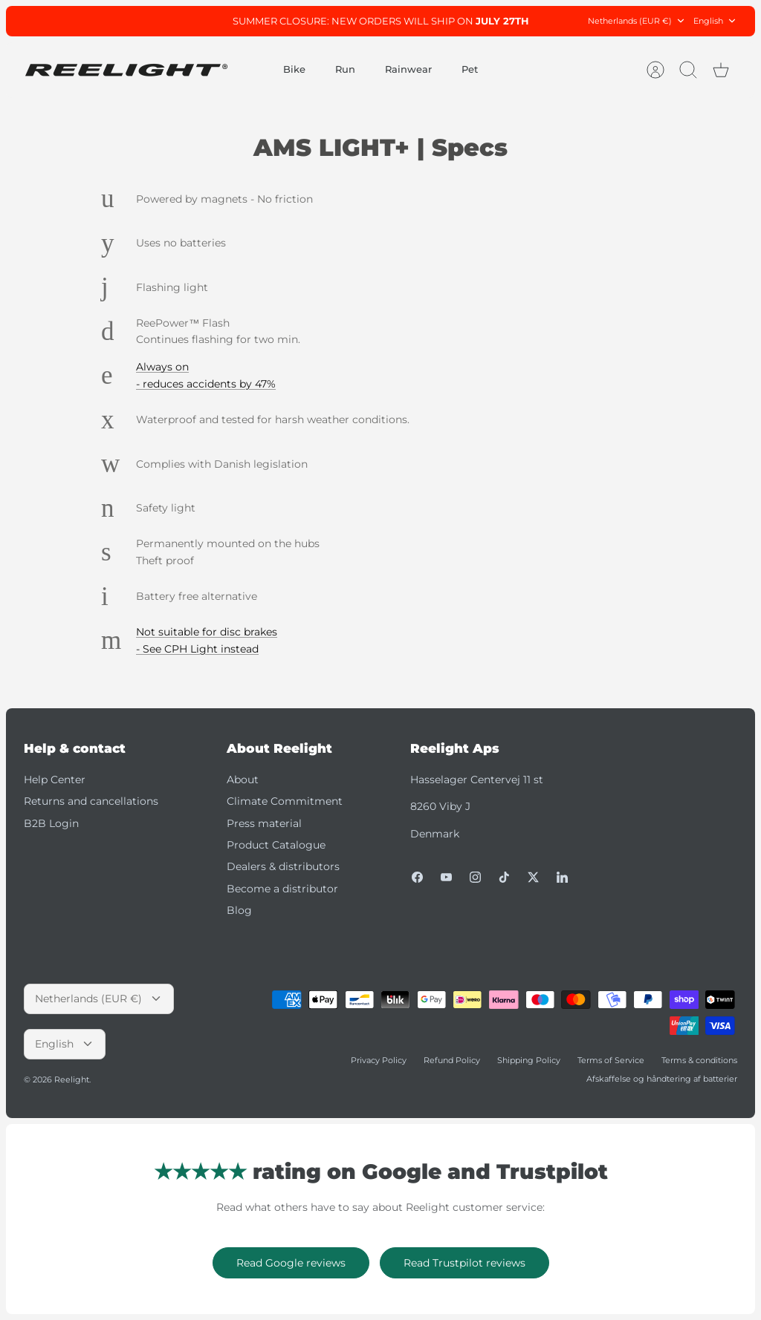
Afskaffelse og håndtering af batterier (661, 1079)
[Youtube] (446, 877)
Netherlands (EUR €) (637, 21)
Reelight (71, 1079)
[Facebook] (417, 877)
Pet (470, 69)
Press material (264, 823)
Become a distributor (282, 888)
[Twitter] (533, 877)
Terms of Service (610, 1060)
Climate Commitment (285, 801)
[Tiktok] (504, 877)
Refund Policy (452, 1060)
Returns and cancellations (91, 801)
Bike (294, 69)
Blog (239, 910)
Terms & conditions (699, 1060)
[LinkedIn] (562, 877)
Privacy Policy (379, 1060)
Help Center (54, 779)
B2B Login (51, 823)
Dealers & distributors (283, 866)
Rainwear (408, 69)
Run (345, 69)
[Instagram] (475, 877)
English (715, 21)
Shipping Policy (528, 1060)
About (243, 779)
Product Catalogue (276, 845)
